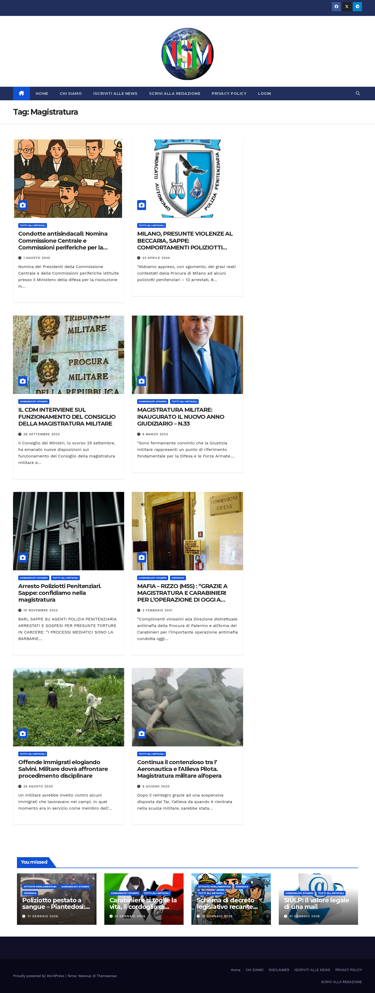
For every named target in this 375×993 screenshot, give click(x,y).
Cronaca (178, 577)
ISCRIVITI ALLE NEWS (115, 93)
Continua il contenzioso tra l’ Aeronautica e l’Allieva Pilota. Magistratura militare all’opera (179, 769)
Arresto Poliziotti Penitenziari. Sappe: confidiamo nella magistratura (59, 593)
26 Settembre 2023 (41, 434)
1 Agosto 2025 (36, 258)
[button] (358, 93)
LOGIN (264, 93)
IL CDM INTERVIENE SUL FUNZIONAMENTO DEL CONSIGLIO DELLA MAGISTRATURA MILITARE (67, 416)
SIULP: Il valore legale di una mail (316, 903)
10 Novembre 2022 (40, 610)
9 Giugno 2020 (156, 786)
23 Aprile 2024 (156, 258)
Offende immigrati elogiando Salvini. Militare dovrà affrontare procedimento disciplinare (63, 769)
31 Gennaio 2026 (42, 916)
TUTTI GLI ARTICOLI (32, 225)
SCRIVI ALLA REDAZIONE (175, 93)
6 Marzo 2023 (155, 434)
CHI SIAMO (71, 93)
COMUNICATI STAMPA (34, 401)
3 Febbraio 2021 (157, 610)
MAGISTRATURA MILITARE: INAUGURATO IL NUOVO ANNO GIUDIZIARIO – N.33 (180, 416)
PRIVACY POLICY (229, 93)
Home (235, 970)
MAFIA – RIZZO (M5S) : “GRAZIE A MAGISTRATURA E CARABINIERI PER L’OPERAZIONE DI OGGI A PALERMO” (182, 596)
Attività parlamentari (40, 886)
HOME (42, 93)
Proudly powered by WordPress (39, 976)
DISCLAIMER (279, 970)
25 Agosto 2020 (38, 786)
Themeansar (107, 976)
